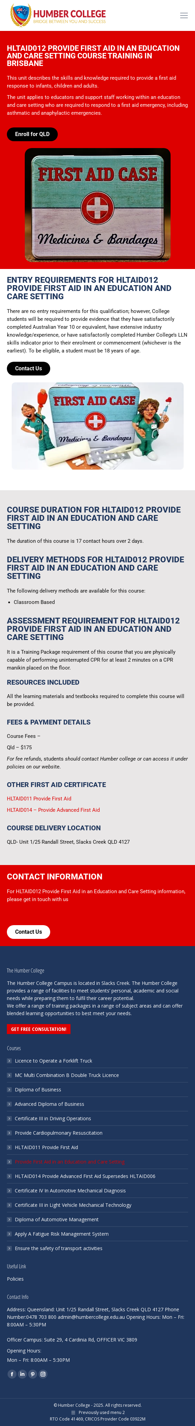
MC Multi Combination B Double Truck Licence (67, 1075)
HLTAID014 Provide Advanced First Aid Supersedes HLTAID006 (85, 1176)
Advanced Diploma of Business (49, 1104)
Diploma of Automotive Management (57, 1219)
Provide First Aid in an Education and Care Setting (69, 1161)
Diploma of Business (38, 1089)
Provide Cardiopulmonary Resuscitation (58, 1133)
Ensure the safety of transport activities (58, 1248)
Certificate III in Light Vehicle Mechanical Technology (73, 1205)
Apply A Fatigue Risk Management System (62, 1234)
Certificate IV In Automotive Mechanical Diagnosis (70, 1190)
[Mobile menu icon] (184, 15)
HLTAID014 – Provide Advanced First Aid (53, 810)
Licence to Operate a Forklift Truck (53, 1060)
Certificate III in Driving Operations (53, 1118)
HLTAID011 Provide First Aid (39, 799)
